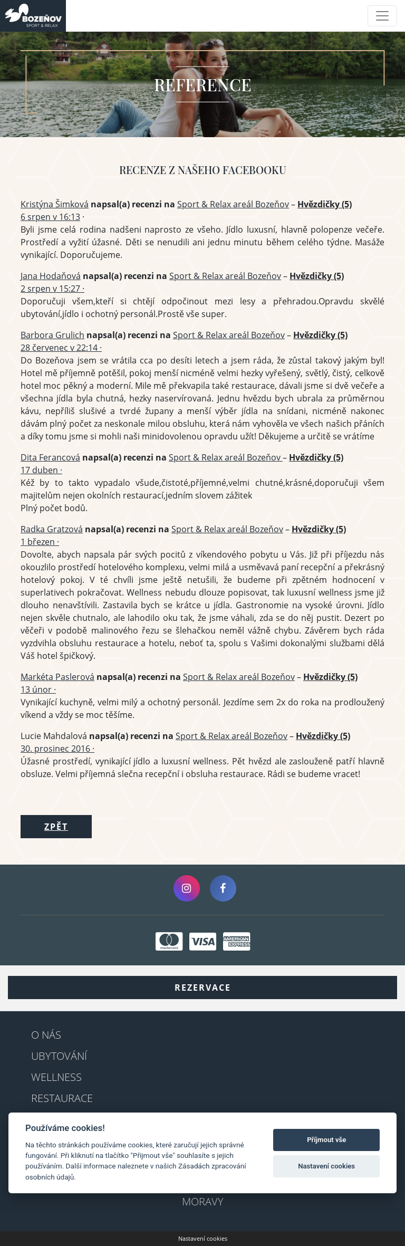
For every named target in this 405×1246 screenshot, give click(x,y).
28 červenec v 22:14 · (61, 347)
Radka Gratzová (52, 529)
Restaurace (62, 1098)
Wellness (56, 1077)
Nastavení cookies (202, 1238)
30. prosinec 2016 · (57, 748)
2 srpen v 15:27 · (52, 288)
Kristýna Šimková (55, 204)
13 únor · (38, 689)
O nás (46, 1035)
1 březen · (40, 542)
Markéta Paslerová (57, 677)
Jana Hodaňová (51, 276)
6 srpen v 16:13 (50, 217)
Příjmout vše (326, 1140)
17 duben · (41, 470)
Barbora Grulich (52, 335)
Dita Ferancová (50, 457)
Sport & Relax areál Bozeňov (233, 204)
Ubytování (59, 1056)
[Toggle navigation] (382, 15)
